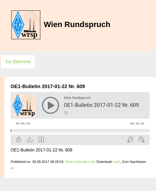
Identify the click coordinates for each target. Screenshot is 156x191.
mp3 (116, 162)
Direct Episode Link (80, 162)
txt (12, 168)
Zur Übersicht (18, 61)
